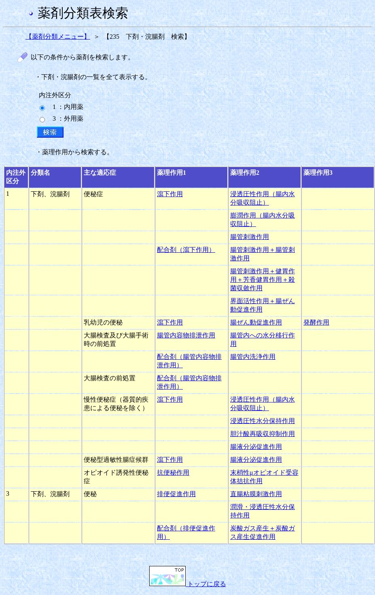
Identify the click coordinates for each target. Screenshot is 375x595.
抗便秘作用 (173, 472)
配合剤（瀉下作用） (186, 249)
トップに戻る (187, 583)
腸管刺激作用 (249, 236)
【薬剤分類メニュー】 (57, 36)
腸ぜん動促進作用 (256, 322)
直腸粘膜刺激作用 (256, 493)
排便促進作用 (176, 493)
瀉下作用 (170, 194)
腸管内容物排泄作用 (186, 335)
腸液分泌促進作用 (256, 446)
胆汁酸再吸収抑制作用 (262, 433)
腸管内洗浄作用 (252, 356)
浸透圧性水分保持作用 (262, 420)
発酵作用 (316, 322)
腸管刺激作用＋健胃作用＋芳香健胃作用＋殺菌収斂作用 (262, 279)
